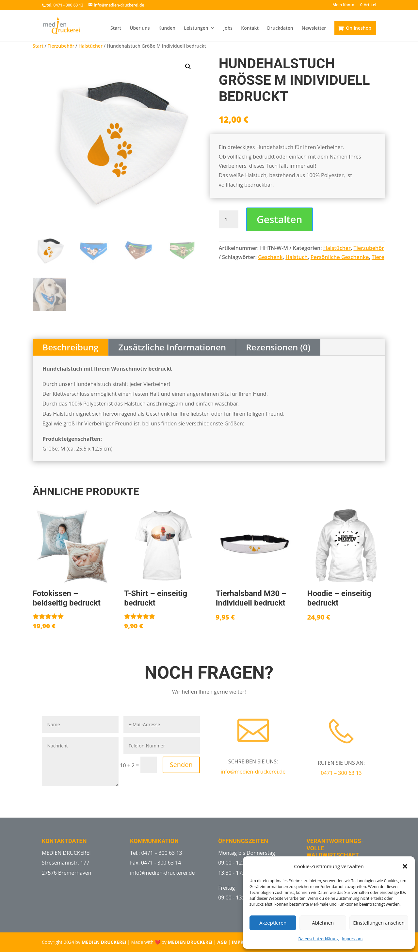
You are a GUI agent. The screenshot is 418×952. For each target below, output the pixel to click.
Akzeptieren (272, 922)
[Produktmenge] (228, 219)
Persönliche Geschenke (340, 257)
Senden (181, 764)
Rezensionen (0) (278, 347)
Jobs (228, 28)
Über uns (140, 28)
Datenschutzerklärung (318, 939)
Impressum (352, 939)
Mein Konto (343, 5)
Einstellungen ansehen (379, 922)
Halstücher (90, 46)
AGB (222, 942)
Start (115, 28)
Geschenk (270, 257)
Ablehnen (323, 922)
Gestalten (279, 219)
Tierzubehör (61, 46)
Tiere (378, 257)
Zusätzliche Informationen (172, 347)
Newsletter (314, 28)
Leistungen (196, 28)
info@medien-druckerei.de (253, 771)
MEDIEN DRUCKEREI (104, 942)
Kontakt (250, 28)
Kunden (166, 28)
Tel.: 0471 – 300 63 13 (156, 852)
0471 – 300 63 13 (341, 772)
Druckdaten (280, 28)
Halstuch (296, 257)
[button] (405, 866)
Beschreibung (70, 347)
